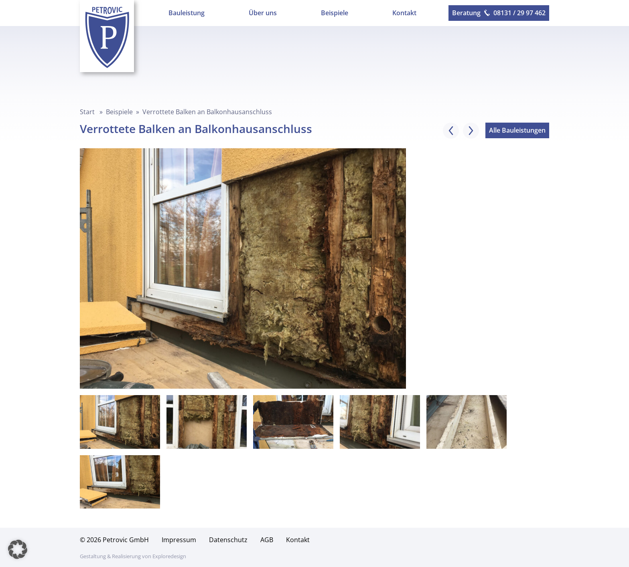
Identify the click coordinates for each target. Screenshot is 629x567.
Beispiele (334, 12)
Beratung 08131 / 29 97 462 (499, 12)
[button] (17, 549)
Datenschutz (228, 539)
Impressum (179, 539)
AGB (266, 539)
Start (87, 111)
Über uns (263, 12)
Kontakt (404, 12)
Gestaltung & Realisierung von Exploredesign (133, 556)
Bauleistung (186, 12)
